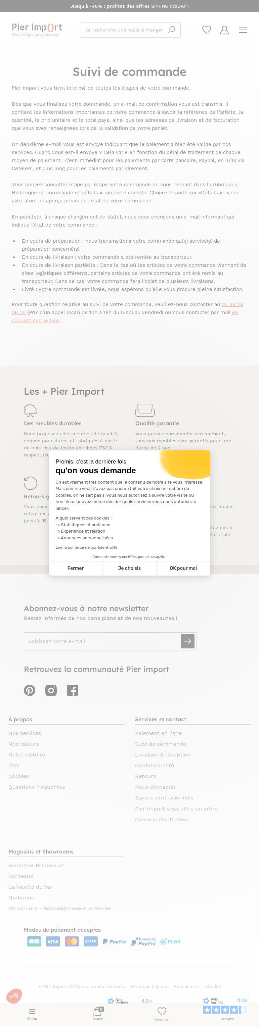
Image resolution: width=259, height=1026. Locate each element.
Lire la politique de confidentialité (87, 547)
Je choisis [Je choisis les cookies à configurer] (129, 568)
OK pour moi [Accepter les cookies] (183, 568)
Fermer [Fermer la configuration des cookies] (76, 568)
